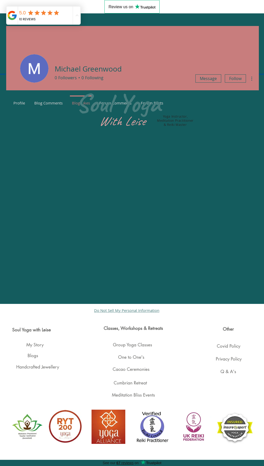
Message (208, 78)
